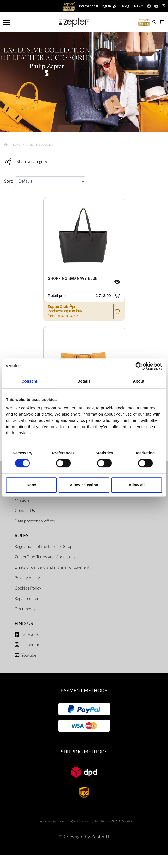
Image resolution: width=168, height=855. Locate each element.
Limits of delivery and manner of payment (52, 567)
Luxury (19, 144)
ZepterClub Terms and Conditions (45, 557)
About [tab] (138, 381)
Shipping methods (84, 752)
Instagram (30, 645)
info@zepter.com (79, 821)
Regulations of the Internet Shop (43, 547)
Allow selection (84, 485)
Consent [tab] (29, 381)
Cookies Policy (28, 588)
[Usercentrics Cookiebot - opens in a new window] (139, 366)
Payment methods (84, 691)
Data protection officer (35, 521)
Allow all (137, 485)
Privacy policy (27, 578)
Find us (24, 623)
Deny (31, 485)
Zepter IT (100, 837)
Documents (25, 609)
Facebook (30, 634)
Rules (21, 536)
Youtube (28, 655)
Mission (22, 500)
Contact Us (25, 511)
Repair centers (27, 599)
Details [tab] (84, 381)
